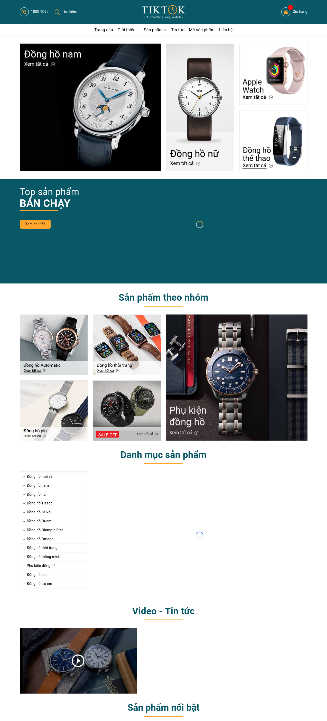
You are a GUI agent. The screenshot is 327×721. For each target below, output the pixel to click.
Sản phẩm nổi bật (163, 707)
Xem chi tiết (35, 224)
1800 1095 (34, 11)
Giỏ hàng (294, 11)
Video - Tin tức (163, 611)
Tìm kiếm (66, 11)
